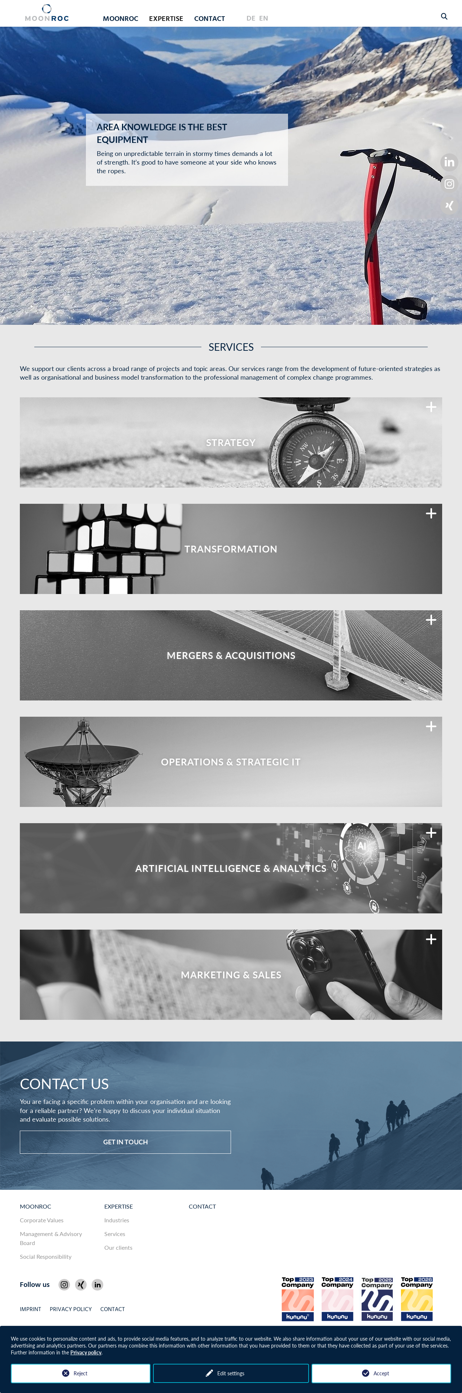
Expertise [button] (166, 19)
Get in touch (125, 1142)
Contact (209, 19)
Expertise (118, 1206)
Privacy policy (85, 1352)
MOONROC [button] (120, 19)
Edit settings (230, 1373)
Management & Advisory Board (51, 1238)
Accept (381, 1373)
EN (263, 19)
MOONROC (35, 1206)
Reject (80, 1373)
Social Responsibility (45, 1256)
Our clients (118, 1247)
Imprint (30, 1309)
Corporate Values (42, 1220)
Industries (116, 1220)
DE (251, 19)
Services (114, 1233)
